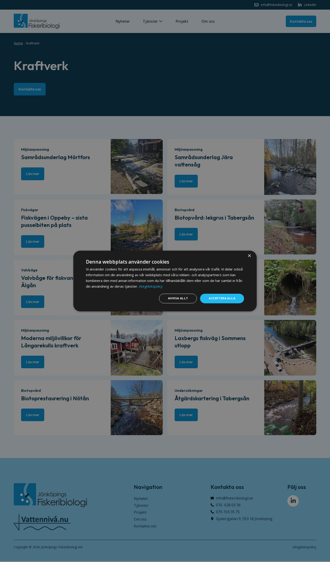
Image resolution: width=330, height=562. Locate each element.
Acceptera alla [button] (220, 298)
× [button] (249, 255)
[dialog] (165, 281)
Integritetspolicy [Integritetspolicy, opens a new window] (152, 286)
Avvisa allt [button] (174, 298)
